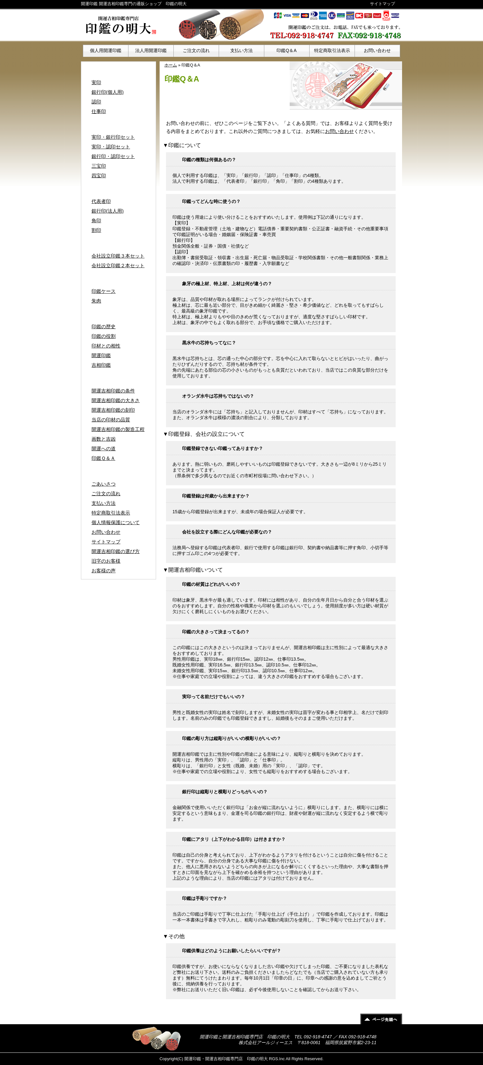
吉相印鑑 (101, 365)
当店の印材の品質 (111, 419)
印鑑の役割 (104, 336)
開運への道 (104, 448)
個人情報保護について (116, 522)
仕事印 (99, 111)
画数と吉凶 (104, 439)
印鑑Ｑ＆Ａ (103, 458)
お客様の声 (104, 570)
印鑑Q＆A (286, 50)
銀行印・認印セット (113, 156)
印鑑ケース (104, 291)
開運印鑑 (101, 355)
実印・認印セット (111, 146)
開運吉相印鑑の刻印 (113, 410)
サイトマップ (382, 3)
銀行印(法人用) (108, 211)
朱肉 (96, 301)
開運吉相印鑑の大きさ (116, 400)
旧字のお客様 (106, 561)
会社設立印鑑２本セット (118, 265)
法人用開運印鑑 (151, 50)
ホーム (170, 65)
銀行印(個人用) (108, 92)
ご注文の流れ (196, 50)
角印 (96, 220)
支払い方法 (241, 50)
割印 (96, 230)
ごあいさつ (104, 484)
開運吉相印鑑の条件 (113, 390)
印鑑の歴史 (104, 326)
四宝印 (99, 175)
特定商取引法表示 (332, 50)
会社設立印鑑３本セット (118, 256)
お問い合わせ (377, 50)
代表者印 (101, 201)
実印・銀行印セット (113, 137)
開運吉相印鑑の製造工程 (118, 429)
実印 (96, 82)
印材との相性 (106, 345)
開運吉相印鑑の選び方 (116, 551)
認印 (96, 101)
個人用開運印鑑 (105, 50)
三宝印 (99, 166)
